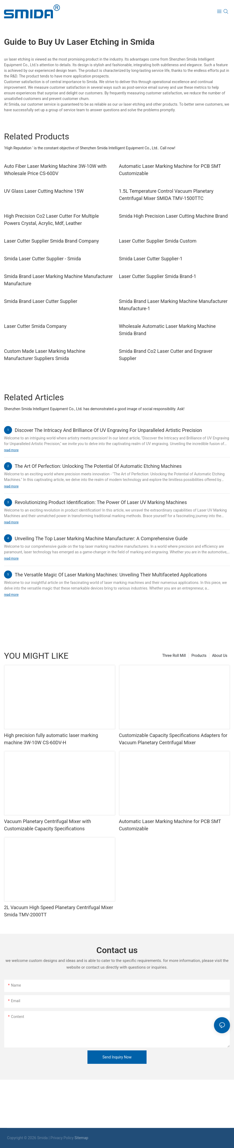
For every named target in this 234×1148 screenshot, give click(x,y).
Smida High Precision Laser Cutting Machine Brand (173, 216)
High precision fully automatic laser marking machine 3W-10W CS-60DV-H (51, 738)
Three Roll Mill (174, 655)
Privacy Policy (62, 1138)
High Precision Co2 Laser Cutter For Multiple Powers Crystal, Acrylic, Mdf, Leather (51, 219)
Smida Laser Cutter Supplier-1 (151, 258)
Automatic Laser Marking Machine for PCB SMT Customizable (170, 169)
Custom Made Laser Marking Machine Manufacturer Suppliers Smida (44, 354)
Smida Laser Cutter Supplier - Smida (42, 258)
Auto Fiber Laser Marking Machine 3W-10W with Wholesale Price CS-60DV (55, 169)
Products (198, 655)
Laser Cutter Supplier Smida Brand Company (51, 241)
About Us (219, 655)
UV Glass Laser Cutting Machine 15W (44, 191)
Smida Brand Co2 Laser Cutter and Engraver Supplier (166, 354)
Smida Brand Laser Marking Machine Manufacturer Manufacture (58, 279)
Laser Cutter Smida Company (35, 326)
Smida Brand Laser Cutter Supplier (40, 301)
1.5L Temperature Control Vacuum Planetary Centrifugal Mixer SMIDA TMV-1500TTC (166, 194)
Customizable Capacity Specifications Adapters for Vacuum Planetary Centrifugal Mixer (173, 738)
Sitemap (81, 1138)
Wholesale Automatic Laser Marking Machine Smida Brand (167, 329)
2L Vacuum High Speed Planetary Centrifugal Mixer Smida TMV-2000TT (58, 911)
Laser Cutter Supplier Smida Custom (158, 241)
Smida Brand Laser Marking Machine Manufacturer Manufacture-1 (173, 304)
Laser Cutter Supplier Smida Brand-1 (157, 276)
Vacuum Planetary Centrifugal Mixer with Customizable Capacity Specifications (47, 825)
